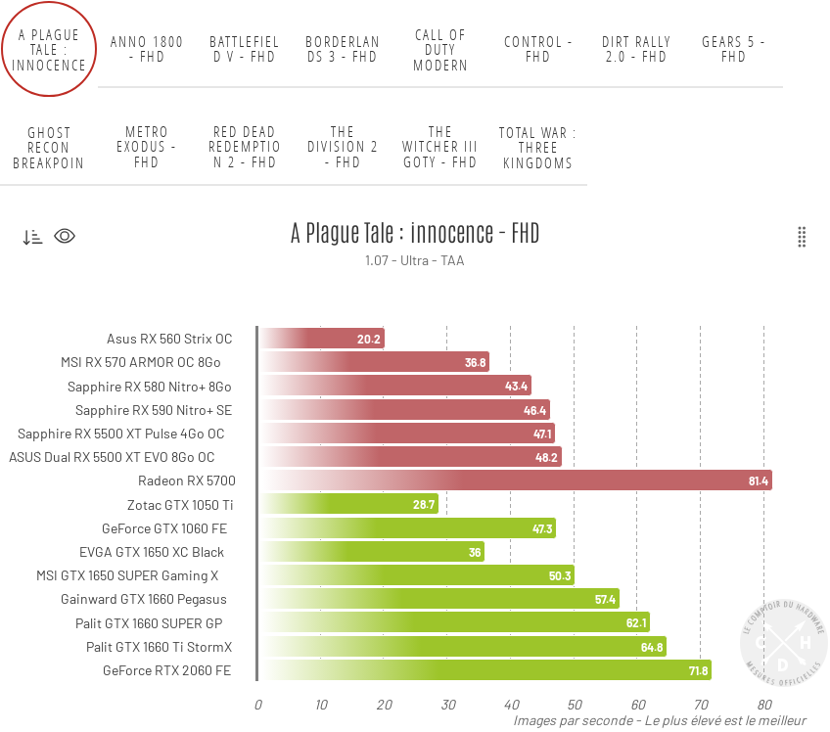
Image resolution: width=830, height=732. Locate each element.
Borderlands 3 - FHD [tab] (343, 49)
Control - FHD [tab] (539, 49)
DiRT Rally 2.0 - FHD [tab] (636, 49)
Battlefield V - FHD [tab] (244, 49)
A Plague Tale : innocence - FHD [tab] (49, 48)
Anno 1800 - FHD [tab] (147, 49)
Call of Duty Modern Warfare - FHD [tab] (441, 48)
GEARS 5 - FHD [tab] (734, 49)
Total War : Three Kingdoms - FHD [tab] (538, 146)
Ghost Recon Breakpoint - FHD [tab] (49, 146)
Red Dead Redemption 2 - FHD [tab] (245, 146)
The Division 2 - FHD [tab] (343, 146)
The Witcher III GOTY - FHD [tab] (440, 146)
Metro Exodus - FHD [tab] (146, 146)
